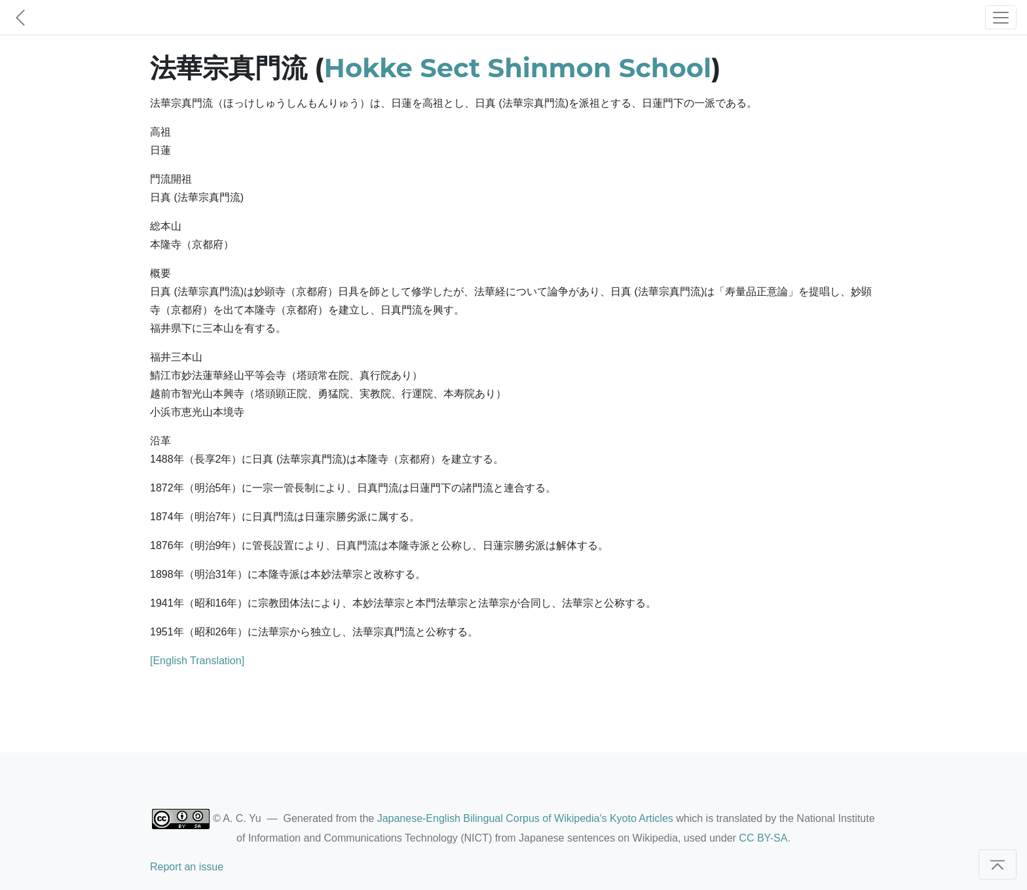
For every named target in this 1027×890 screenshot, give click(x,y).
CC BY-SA (763, 838)
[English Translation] (197, 660)
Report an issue (186, 866)
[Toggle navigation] (1001, 17)
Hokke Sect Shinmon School (517, 68)
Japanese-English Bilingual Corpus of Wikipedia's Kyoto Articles (525, 818)
